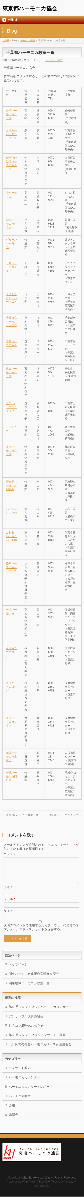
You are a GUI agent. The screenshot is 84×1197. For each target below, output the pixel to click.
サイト (8, 916)
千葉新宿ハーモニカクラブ (11, 321)
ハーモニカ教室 (27, 40)
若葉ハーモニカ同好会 (11, 776)
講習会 (13, 1120)
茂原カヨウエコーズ (11, 652)
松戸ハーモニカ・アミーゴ (11, 567)
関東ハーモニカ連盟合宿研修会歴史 (34, 979)
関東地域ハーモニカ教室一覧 (29, 988)
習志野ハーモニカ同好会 (11, 485)
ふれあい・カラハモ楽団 (11, 536)
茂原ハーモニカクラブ (11, 721)
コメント (10, 854)
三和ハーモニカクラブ (11, 267)
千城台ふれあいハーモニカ (11, 298)
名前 (8, 893)
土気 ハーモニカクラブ (11, 407)
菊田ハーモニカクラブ (11, 223)
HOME (5, 40)
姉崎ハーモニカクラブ (11, 114)
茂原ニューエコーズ (11, 686)
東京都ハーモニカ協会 (29, 8)
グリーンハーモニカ (11, 243)
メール (9, 904)
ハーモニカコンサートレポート (31, 1092)
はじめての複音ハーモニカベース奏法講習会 (40, 1049)
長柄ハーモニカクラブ (11, 450)
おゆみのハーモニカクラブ (11, 134)
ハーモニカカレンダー (24, 1082)
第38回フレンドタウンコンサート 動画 (37, 1040)
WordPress (29, 1182)
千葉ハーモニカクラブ (11, 345)
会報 (12, 1110)
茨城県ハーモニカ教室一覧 (20, 815)
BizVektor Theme (49, 1182)
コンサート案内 (20, 1073)
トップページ (18, 970)
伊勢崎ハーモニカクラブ (64, 815)
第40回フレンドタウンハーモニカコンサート (40, 1012)
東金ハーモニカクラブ (11, 372)
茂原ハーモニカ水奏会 (11, 756)
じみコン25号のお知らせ (28, 1031)
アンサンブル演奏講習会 (26, 1021)
